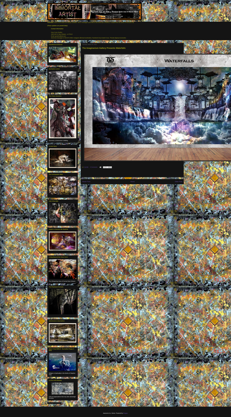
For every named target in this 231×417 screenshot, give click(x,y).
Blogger (125, 413)
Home (132, 181)
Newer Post (86, 181)
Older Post (178, 181)
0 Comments (93, 167)
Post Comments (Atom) (136, 186)
